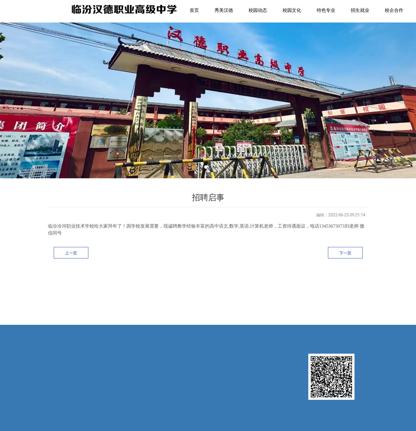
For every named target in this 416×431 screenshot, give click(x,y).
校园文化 (292, 10)
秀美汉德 (223, 10)
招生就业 (360, 10)
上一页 (71, 253)
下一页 (345, 253)
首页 (194, 10)
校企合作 (394, 10)
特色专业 (326, 10)
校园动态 (258, 10)
